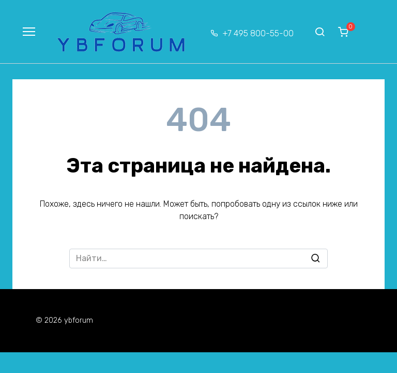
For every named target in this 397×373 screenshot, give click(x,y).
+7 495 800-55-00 (258, 33)
